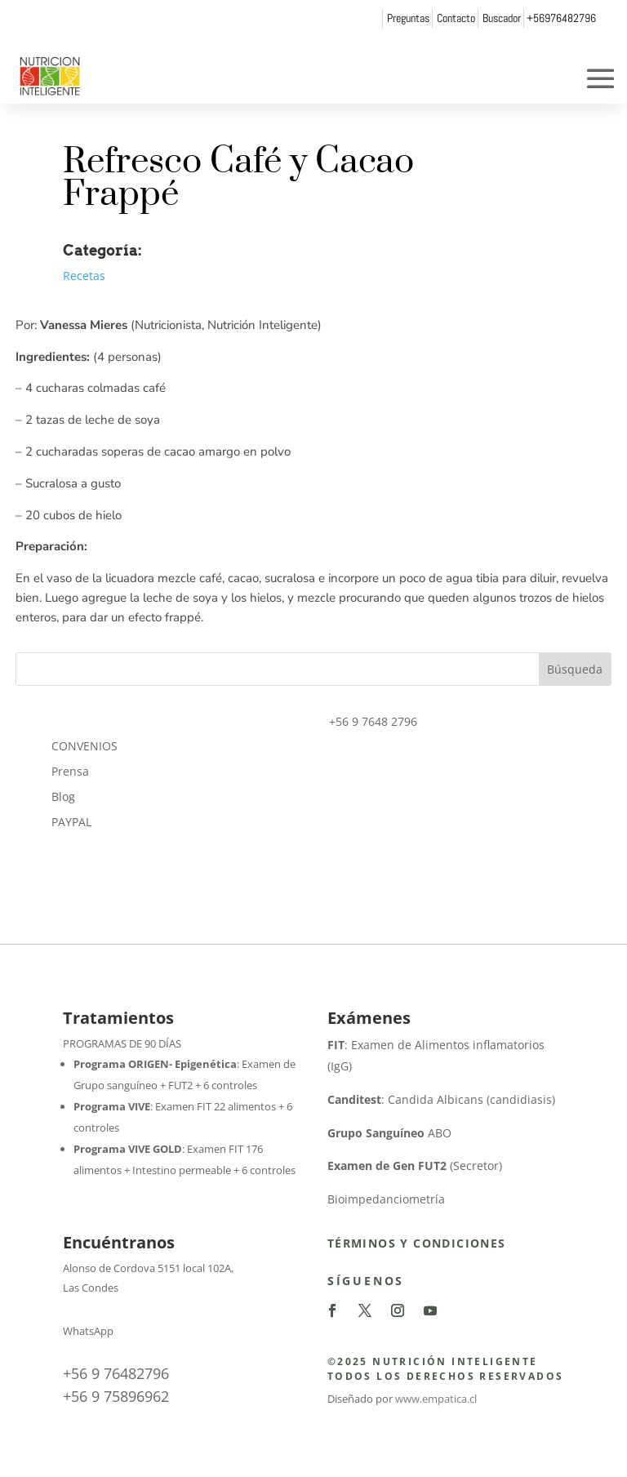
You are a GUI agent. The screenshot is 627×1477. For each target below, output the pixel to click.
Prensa (70, 771)
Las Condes (90, 1287)
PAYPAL (71, 822)
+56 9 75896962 (116, 1396)
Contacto (456, 18)
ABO (389, 1133)
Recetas (84, 275)
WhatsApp (88, 1331)
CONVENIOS (84, 746)
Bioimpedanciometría (386, 1199)
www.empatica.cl (436, 1398)
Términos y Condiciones (416, 1243)
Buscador (501, 18)
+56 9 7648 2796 (373, 721)
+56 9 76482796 (116, 1373)
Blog (63, 796)
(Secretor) (414, 1165)
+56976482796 (561, 18)
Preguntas (408, 18)
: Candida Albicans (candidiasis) (441, 1099)
